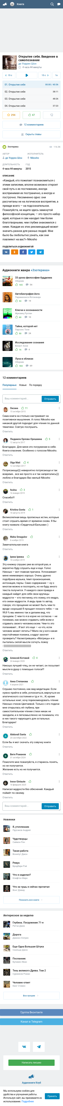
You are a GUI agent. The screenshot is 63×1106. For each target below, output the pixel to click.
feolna (13, 490)
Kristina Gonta (18, 509)
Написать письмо (31, 1062)
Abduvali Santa (18, 734)
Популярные (9, 385)
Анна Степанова (19, 681)
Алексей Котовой (20, 658)
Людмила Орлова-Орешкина (26, 439)
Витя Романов (18, 754)
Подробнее (28, 1101)
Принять (52, 1096)
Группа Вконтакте (31, 1012)
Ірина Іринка (17, 556)
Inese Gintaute (18, 781)
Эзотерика (10, 147)
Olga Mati (15, 462)
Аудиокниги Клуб (31, 1075)
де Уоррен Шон (27, 63)
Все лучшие (30, 995)
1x (56, 75)
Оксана (14, 408)
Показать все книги (30, 900)
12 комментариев (31, 124)
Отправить (50, 399)
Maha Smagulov (19, 537)
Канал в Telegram (32, 1021)
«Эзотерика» (40, 270)
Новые (23, 385)
